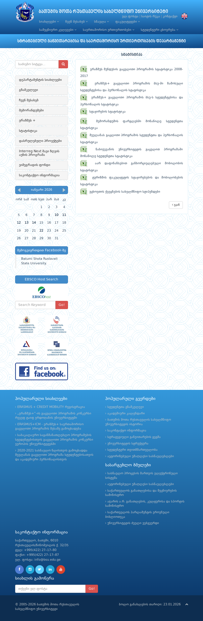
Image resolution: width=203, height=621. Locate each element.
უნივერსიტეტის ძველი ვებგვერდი (133, 523)
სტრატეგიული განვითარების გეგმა (134, 437)
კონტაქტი (170, 16)
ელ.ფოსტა (130, 16)
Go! (62, 305)
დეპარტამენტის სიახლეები (40, 80)
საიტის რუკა (150, 16)
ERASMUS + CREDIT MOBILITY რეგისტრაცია (51, 407)
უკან (176, 204)
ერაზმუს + (27, 120)
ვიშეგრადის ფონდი (34, 165)
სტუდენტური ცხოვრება (159, 30)
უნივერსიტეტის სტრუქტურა (127, 443)
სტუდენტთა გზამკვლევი (125, 407)
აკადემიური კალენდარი (126, 413)
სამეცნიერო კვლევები (57, 30)
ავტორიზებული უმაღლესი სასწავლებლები (140, 456)
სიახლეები (49, 21)
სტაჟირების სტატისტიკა (103, 111)
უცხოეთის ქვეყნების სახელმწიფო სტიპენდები (120, 191)
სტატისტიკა (28, 131)
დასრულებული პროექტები (40, 141)
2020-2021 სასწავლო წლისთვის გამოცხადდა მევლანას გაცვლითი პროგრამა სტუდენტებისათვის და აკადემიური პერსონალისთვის (54, 455)
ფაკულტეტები (127, 21)
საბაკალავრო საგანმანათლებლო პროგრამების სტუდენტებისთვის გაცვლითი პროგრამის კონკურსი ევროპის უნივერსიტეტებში (54, 440)
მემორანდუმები (31, 110)
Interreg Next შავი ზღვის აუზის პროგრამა (39, 153)
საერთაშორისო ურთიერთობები (108, 30)
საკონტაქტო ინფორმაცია (39, 175)
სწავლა (101, 21)
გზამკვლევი (28, 90)
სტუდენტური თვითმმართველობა (132, 449)
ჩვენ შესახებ (76, 21)
